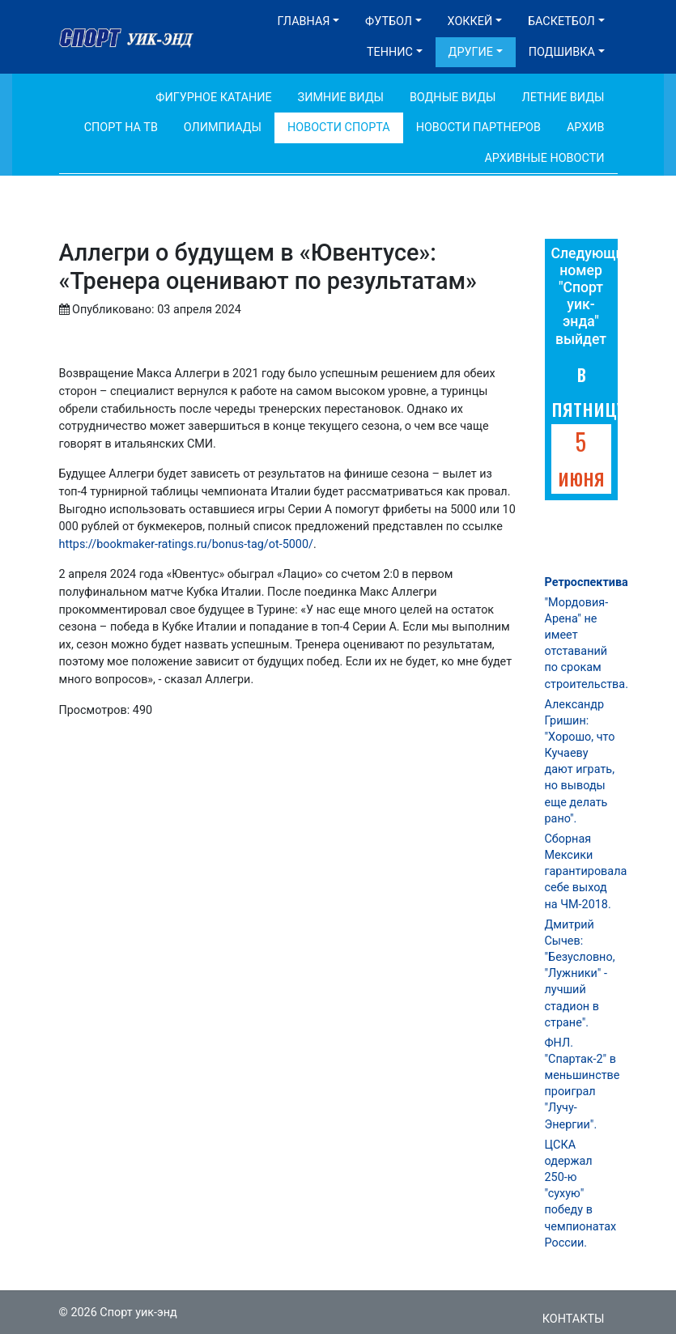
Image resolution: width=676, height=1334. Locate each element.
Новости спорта (338, 127)
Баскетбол (561, 21)
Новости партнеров (478, 127)
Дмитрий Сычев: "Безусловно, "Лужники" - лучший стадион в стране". (580, 974)
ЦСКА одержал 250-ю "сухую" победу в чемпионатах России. (581, 1194)
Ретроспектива (586, 582)
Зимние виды (341, 97)
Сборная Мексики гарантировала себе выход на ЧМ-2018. (586, 871)
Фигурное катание (213, 97)
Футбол (388, 21)
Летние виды (562, 97)
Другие (471, 52)
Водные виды (453, 97)
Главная (304, 21)
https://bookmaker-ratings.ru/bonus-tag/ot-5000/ (186, 544)
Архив (586, 127)
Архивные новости (544, 158)
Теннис (390, 52)
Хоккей (470, 21)
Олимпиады (222, 127)
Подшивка (562, 52)
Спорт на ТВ (121, 127)
